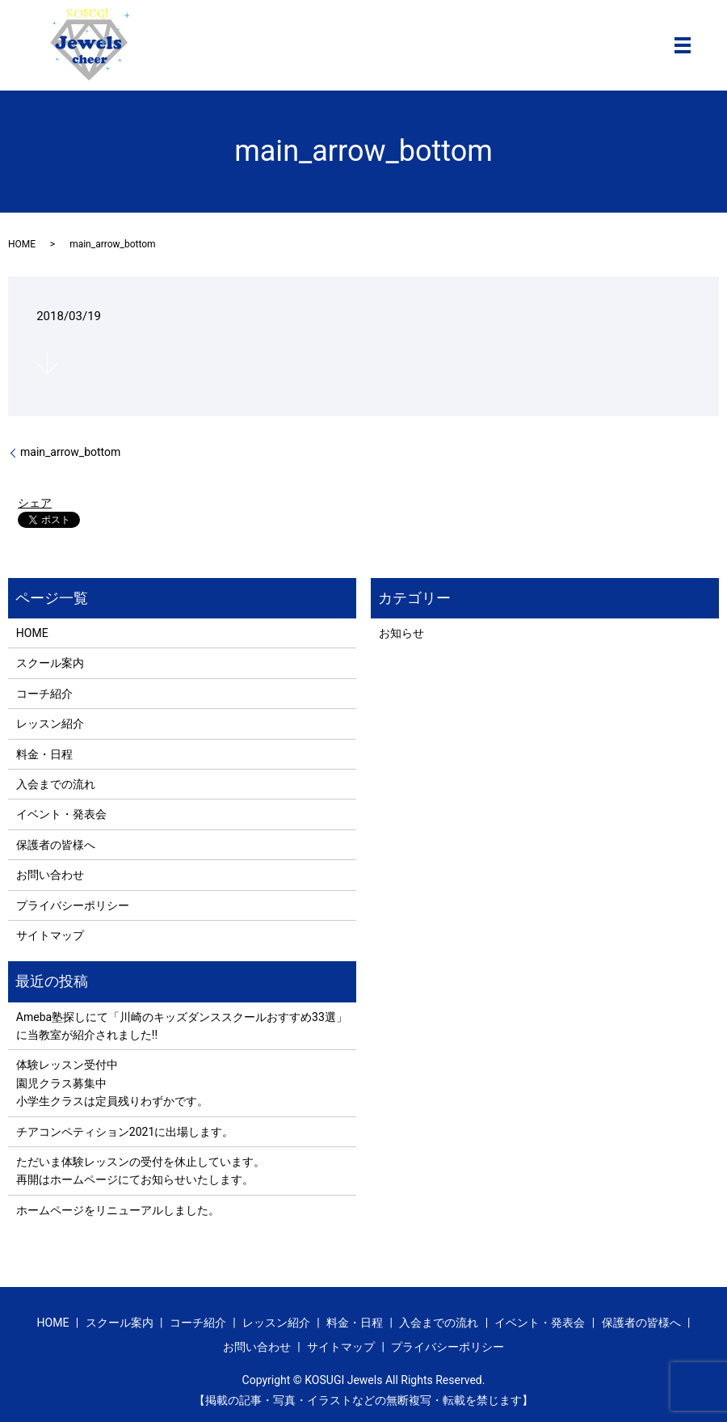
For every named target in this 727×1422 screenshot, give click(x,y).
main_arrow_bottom (70, 451)
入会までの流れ (55, 784)
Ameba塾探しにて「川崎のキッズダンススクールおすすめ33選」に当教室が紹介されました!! (181, 1026)
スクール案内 (50, 662)
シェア (35, 502)
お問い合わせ (50, 874)
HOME (22, 244)
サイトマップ (50, 935)
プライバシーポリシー (72, 905)
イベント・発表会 (61, 814)
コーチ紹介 (44, 693)
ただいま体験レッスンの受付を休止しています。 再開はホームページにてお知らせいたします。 (140, 1170)
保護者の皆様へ (55, 844)
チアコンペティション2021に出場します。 (124, 1131)
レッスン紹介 (50, 723)
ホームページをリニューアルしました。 (118, 1210)
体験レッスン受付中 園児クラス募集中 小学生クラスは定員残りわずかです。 (112, 1083)
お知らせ (401, 633)
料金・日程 (44, 754)
